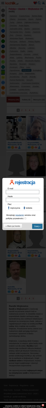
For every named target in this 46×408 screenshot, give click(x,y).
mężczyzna (15, 52)
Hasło (10, 41)
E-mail (10, 33)
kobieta (29, 52)
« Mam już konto (13, 71)
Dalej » (37, 71)
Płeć (10, 49)
